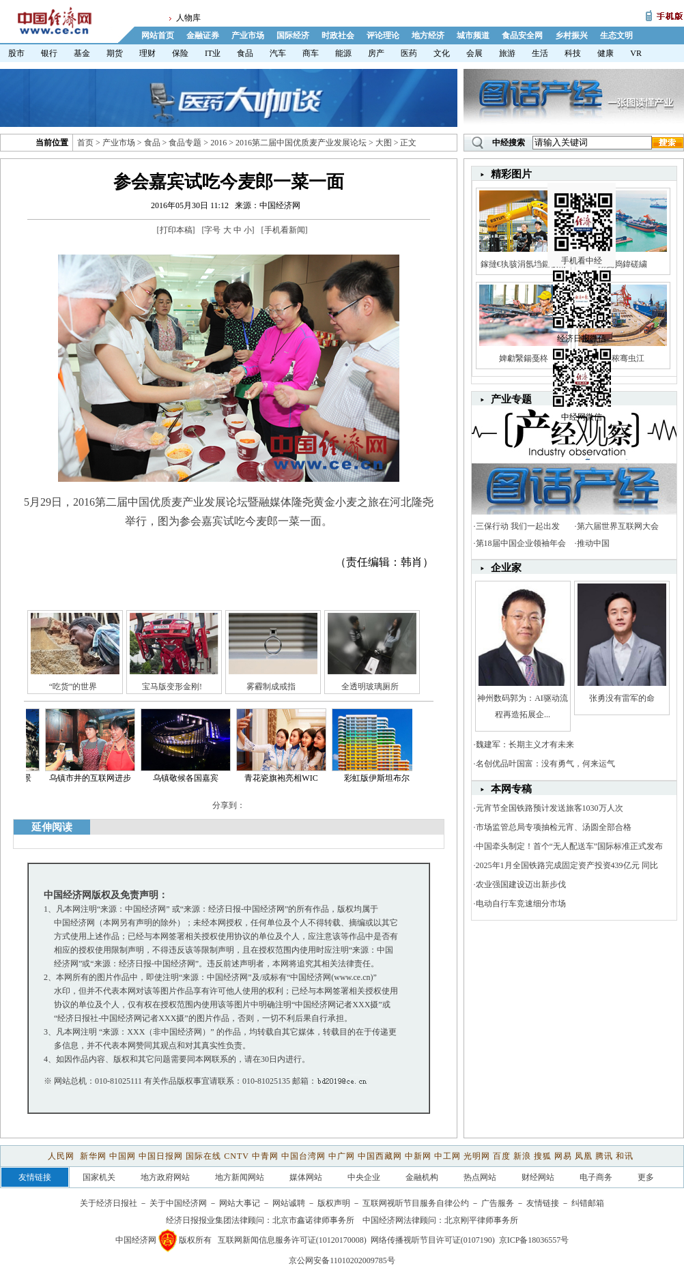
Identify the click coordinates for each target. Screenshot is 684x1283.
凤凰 (584, 1156)
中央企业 (363, 1177)
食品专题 (185, 142)
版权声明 (333, 1203)
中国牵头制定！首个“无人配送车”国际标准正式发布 (570, 846)
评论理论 (383, 35)
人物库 (188, 18)
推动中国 (593, 543)
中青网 (265, 1156)
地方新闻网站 (239, 1177)
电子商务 (596, 1177)
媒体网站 (305, 1177)
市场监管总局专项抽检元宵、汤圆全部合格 (553, 827)
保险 (180, 53)
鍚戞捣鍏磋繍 (622, 264)
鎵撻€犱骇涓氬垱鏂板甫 (524, 264)
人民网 (62, 1156)
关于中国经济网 (178, 1203)
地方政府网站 (165, 1177)
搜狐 (543, 1156)
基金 (82, 53)
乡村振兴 (571, 35)
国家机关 (99, 1177)
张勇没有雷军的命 (622, 698)
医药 (409, 53)
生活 (540, 53)
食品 (245, 53)
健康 (605, 53)
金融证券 (202, 35)
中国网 (122, 1156)
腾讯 (604, 1156)
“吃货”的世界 (73, 686)
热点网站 (480, 1177)
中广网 (341, 1156)
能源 (343, 53)
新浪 (522, 1156)
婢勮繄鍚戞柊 (523, 358)
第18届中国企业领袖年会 (521, 543)
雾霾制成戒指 (271, 686)
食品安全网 (522, 35)
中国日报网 (161, 1156)
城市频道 (473, 35)
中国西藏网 (380, 1156)
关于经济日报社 (108, 1203)
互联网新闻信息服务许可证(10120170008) (292, 1240)
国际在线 (203, 1156)
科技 (573, 53)
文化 (441, 53)
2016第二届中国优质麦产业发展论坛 (301, 142)
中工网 (447, 1156)
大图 (383, 142)
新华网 (93, 1156)
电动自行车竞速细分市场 (521, 903)
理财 (147, 53)
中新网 (418, 1156)
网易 (563, 1156)
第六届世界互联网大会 (618, 526)
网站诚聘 (288, 1203)
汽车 (278, 53)
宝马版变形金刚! (172, 686)
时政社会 (338, 35)
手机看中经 (583, 205)
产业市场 (247, 35)
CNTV (236, 1156)
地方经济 (428, 35)
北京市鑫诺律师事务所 (313, 1220)
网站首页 (157, 35)
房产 (376, 53)
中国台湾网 (303, 1156)
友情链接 (542, 1203)
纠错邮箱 (587, 1203)
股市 (16, 53)
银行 (49, 53)
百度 (502, 1156)
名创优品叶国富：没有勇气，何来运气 (545, 763)
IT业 (212, 53)
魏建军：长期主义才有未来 (525, 744)
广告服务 (497, 1203)
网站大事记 (239, 1203)
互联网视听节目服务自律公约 (415, 1203)
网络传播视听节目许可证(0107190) (433, 1240)
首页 (85, 142)
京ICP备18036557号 (534, 1240)
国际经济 (292, 35)
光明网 (477, 1156)
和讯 (624, 1156)
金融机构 (421, 1177)
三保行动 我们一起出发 (518, 526)
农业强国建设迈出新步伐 (521, 884)
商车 (310, 53)
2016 (218, 142)
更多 (646, 1177)
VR (636, 53)
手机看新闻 (284, 230)
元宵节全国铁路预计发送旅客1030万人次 (549, 808)
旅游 (507, 53)
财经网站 (538, 1177)
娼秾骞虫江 (622, 358)
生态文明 (616, 35)
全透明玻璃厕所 (370, 686)
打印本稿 (176, 230)
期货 (114, 53)
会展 (474, 53)
